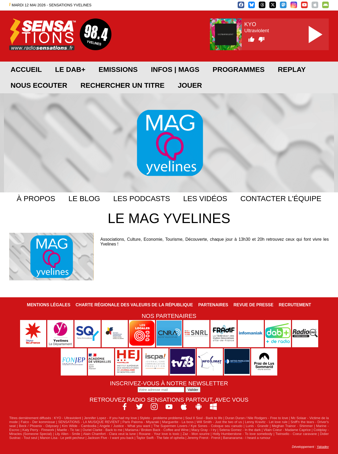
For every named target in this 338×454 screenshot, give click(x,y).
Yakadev (323, 447)
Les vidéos (205, 198)
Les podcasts (141, 198)
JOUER (190, 85)
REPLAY (292, 69)
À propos (36, 198)
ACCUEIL (26, 69)
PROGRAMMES (239, 69)
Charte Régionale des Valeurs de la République (134, 305)
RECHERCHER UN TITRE (123, 85)
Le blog (84, 198)
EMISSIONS (118, 69)
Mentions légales (48, 305)
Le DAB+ (70, 69)
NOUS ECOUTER (39, 85)
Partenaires (213, 305)
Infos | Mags (175, 69)
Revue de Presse (253, 305)
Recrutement (295, 305)
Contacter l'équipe (280, 198)
